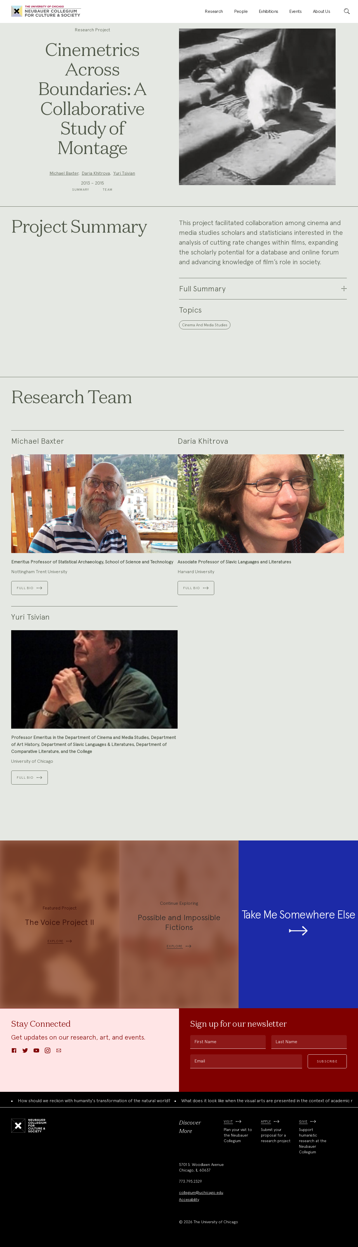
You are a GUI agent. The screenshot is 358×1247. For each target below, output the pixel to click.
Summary (80, 190)
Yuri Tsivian (124, 173)
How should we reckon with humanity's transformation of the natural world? (94, 1100)
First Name (205, 1041)
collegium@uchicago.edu (201, 1192)
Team (107, 190)
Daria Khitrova (96, 173)
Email (199, 1061)
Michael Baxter (64, 173)
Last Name (286, 1041)
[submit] (347, 11)
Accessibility (189, 1199)
